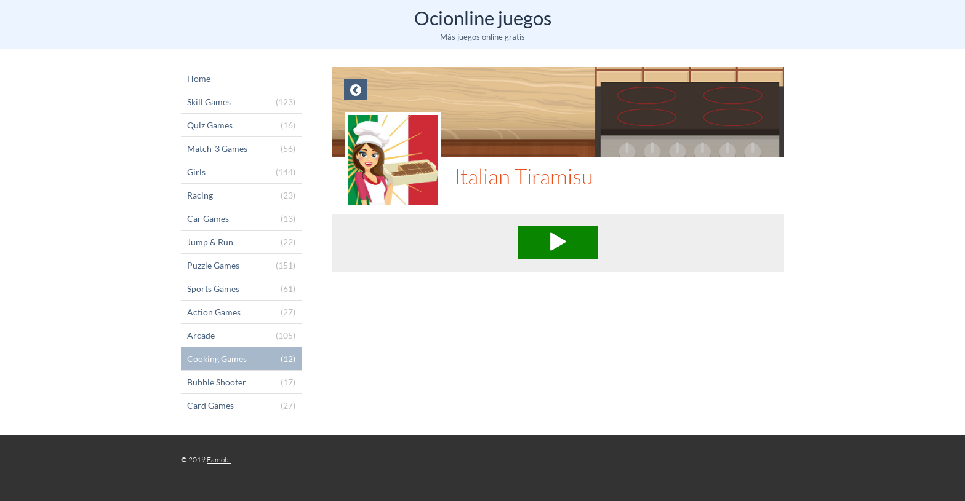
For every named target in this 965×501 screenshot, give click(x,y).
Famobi (219, 459)
